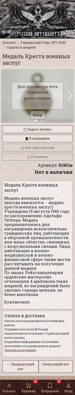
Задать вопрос (37, 129)
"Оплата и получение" (20, 350)
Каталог (9, 387)
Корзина (28, 387)
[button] (70, 95)
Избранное (50, 387)
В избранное (37, 138)
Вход (68, 387)
